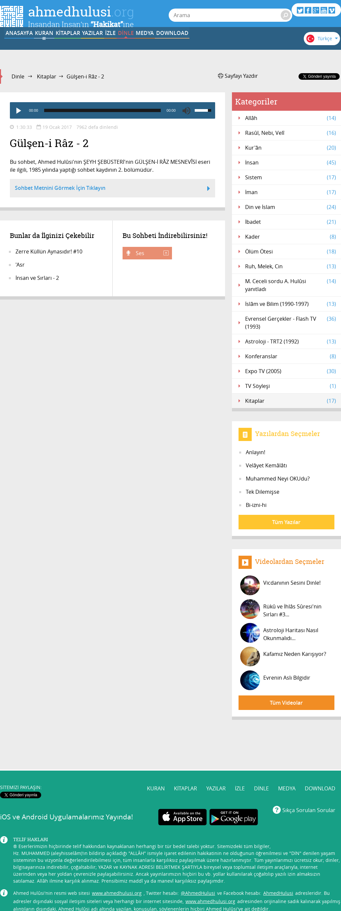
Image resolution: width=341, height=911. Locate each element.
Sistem (290, 177)
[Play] (18, 110)
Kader (290, 237)
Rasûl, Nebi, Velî (290, 133)
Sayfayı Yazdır (238, 75)
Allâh (290, 118)
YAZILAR (142, 47)
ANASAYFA (20, 47)
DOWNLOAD (320, 748)
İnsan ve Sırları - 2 (37, 277)
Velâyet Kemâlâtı (266, 465)
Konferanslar (290, 356)
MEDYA (265, 47)
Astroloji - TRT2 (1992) (290, 341)
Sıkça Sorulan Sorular (308, 770)
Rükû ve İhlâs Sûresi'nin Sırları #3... (281, 609)
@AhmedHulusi (198, 853)
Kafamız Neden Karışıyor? (283, 656)
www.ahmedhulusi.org (117, 853)
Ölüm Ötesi (290, 251)
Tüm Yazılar (286, 522)
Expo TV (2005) (290, 371)
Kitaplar (46, 76)
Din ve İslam (290, 207)
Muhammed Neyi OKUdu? (278, 478)
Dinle (18, 76)
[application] (112, 110)
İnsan (290, 162)
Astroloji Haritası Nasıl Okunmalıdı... (279, 633)
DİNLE (224, 47)
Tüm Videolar (286, 702)
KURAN (61, 47)
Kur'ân (290, 148)
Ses (151, 253)
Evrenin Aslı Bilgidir (275, 680)
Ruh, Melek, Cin (290, 266)
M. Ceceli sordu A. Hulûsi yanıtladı (290, 285)
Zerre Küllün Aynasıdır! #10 (48, 251)
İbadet (290, 222)
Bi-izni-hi (256, 505)
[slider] (102, 110)
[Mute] (186, 110)
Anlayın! (255, 452)
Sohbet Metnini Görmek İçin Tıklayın (112, 189)
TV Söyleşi (290, 386)
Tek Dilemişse (262, 491)
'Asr (20, 264)
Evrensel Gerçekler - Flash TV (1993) (290, 322)
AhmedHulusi (278, 853)
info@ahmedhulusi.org (60, 881)
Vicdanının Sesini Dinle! (280, 585)
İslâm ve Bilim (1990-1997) (290, 304)
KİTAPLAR (102, 47)
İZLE (183, 47)
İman (290, 192)
